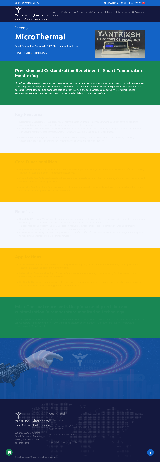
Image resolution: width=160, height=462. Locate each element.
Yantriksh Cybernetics (31, 457)
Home (56, 14)
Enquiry (137, 12)
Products (79, 12)
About (65, 12)
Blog (108, 12)
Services (95, 12)
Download (122, 12)
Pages (27, 53)
